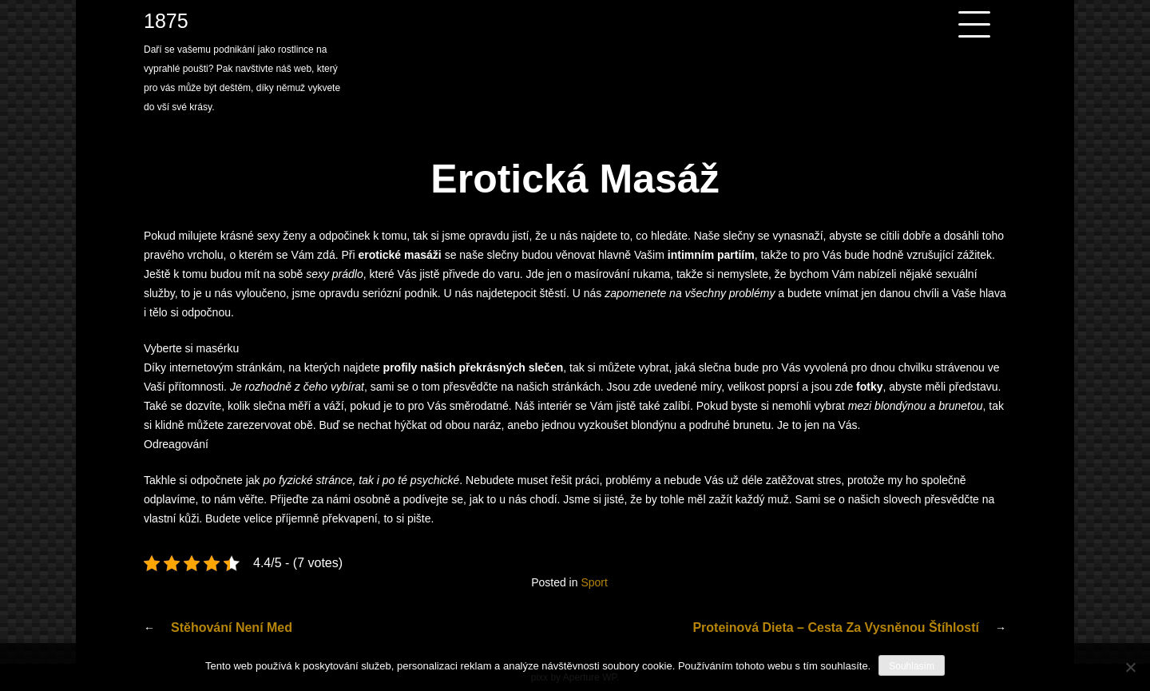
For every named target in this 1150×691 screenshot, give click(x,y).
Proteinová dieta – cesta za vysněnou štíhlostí (835, 627)
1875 (166, 21)
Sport (594, 582)
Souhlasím (911, 666)
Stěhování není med (231, 627)
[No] (1130, 667)
